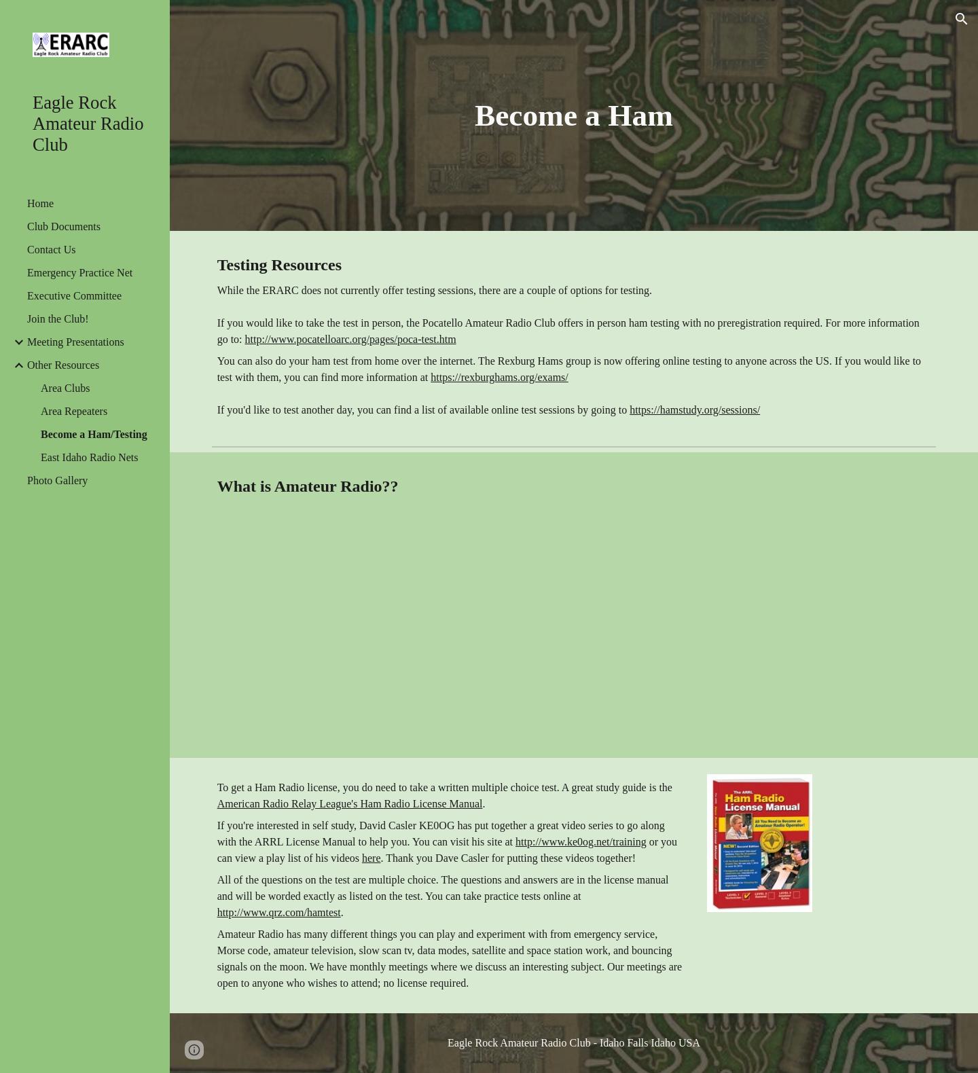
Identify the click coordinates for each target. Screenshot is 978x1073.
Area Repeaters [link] (74, 411)
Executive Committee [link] (74, 296)
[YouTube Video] (388, 639)
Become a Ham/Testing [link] (94, 434)
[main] (574, 116)
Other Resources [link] (63, 365)
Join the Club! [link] (58, 319)
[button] (961, 19)
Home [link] (40, 203)
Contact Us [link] (51, 249)
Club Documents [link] (64, 226)
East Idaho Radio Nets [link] (90, 457)
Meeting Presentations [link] (75, 342)
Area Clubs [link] (65, 388)
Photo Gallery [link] (57, 480)
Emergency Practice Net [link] (79, 272)
